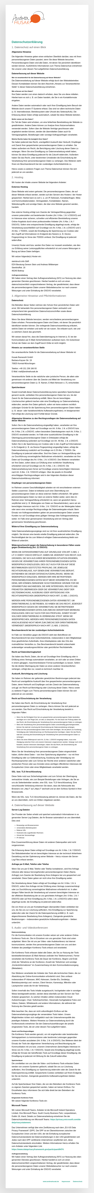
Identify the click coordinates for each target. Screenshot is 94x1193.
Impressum (66, 1181)
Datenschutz (77, 1181)
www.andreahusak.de (51, 1181)
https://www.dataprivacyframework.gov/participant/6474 (38, 1149)
